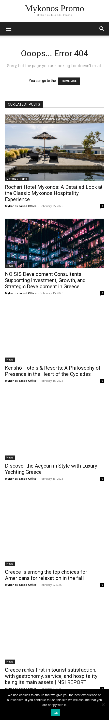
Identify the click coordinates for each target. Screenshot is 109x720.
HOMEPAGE (69, 81)
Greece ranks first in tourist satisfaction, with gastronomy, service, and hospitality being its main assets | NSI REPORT (51, 676)
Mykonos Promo (16, 178)
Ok (56, 713)
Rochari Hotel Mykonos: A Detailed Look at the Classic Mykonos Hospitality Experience (54, 193)
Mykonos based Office (20, 206)
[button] (102, 29)
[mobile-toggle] (8, 29)
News (9, 265)
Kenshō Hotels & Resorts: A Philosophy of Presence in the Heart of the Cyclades (53, 371)
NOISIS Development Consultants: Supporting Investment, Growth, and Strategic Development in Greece (45, 280)
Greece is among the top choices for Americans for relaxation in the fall (46, 575)
